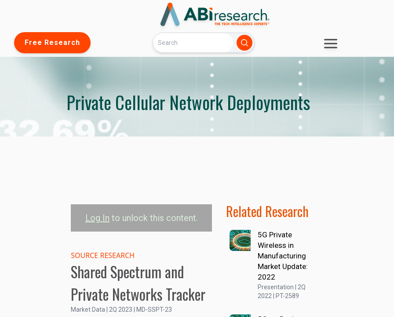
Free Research (52, 42)
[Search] (193, 42)
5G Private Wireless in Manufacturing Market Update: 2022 (283, 255)
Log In (97, 218)
